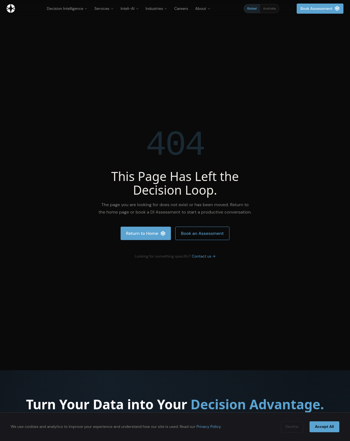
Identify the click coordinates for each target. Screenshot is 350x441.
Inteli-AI (130, 8)
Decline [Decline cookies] (292, 426)
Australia (269, 9)
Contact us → (203, 256)
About (202, 8)
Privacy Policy (208, 426)
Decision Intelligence (67, 8)
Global (252, 9)
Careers (181, 8)
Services (103, 8)
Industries (156, 8)
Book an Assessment (202, 233)
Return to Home (145, 233)
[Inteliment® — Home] (11, 8)
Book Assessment (320, 8)
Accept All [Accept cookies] (324, 426)
